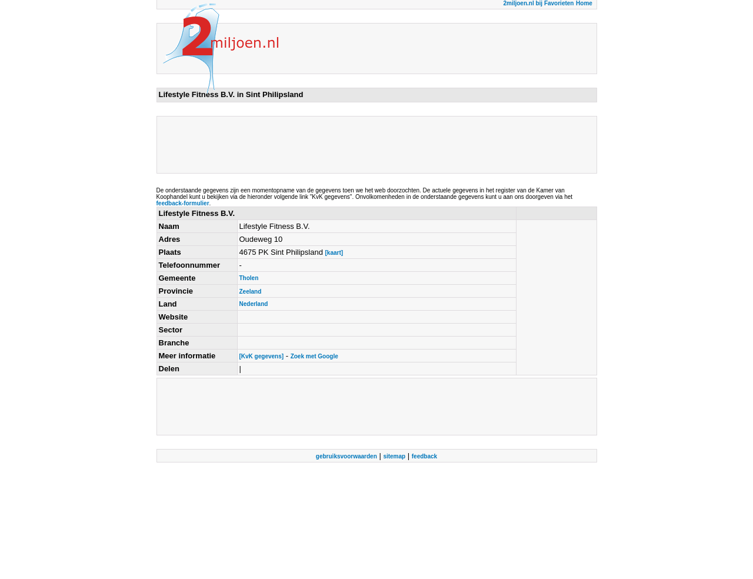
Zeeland (250, 291)
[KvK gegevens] (261, 356)
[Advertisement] (373, 144)
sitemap (394, 456)
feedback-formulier (182, 203)
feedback (424, 456)
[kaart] (334, 252)
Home (584, 3)
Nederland (253, 304)
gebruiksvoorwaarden (346, 456)
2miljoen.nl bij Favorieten (538, 3)
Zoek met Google (314, 356)
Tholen (249, 278)
